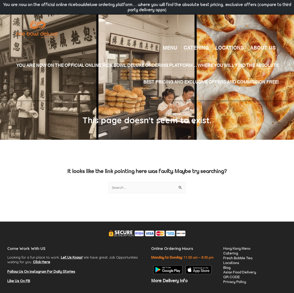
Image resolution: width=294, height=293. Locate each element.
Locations (231, 263)
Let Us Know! (71, 257)
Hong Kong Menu (236, 248)
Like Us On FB (18, 281)
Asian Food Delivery (239, 272)
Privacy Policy (234, 282)
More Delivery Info (169, 280)
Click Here (41, 262)
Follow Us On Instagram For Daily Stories (41, 271)
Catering (230, 253)
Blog (226, 268)
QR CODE (231, 277)
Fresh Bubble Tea (237, 258)
